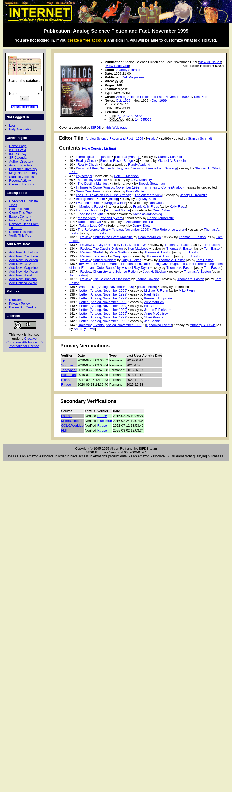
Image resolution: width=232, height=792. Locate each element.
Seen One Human (89, 191)
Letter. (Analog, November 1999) (103, 290)
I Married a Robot (88, 203)
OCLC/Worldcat (72, 425)
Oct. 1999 (123, 100)
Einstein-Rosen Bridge (116, 161)
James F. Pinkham (157, 310)
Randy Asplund (139, 164)
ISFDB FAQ (17, 154)
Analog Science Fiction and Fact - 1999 (114, 138)
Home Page (17, 146)
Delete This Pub (21, 232)
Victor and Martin (117, 210)
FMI (64, 430)
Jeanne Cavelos (147, 279)
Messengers (87, 218)
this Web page (117, 127)
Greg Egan (121, 256)
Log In (13, 125)
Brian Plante (135, 191)
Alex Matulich (154, 302)
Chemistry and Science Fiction (115, 271)
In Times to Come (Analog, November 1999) (108, 187)
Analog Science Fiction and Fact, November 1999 (152, 97)
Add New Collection (23, 260)
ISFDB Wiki (17, 150)
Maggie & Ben (115, 203)
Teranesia (100, 256)
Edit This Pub (19, 209)
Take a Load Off (89, 222)
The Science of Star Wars (111, 279)
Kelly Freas (178, 206)
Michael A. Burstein (172, 161)
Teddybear (69, 370)
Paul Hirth (151, 294)
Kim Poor (201, 97)
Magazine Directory (23, 173)
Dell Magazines (133, 77)
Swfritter (67, 365)
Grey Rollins (162, 210)
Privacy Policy (19, 303)
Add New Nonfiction (23, 271)
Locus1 (66, 416)
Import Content (20, 220)
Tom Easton (98, 233)
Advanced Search (24, 106)
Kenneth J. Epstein (158, 298)
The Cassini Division (108, 248)
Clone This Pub (20, 212)
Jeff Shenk (152, 321)
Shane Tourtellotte (160, 218)
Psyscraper (84, 176)
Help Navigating (20, 129)
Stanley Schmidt (128, 70)
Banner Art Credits (22, 307)
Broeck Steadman (152, 183)
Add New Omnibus (23, 279)
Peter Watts (118, 252)
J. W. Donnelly (141, 180)
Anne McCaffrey (156, 313)
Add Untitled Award (23, 283)
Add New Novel (20, 275)
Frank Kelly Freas (146, 206)
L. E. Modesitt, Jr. (134, 245)
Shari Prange (153, 317)
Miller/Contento (72, 421)
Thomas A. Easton (192, 237)
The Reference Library (169, 229)
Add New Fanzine (22, 264)
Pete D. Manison (126, 176)
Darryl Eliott (141, 225)
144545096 (143, 120)
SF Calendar (18, 157)
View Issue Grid (117, 66)
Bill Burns (151, 306)
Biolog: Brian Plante (90, 199)
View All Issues (210, 62)
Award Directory (21, 165)
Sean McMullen (149, 237)
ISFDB (96, 127)
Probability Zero (111, 218)
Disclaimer (16, 300)
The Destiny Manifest (91, 180)
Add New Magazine (23, 268)
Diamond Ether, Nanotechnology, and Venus (108, 168)
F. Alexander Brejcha (138, 222)
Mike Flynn (187, 290)
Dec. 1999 (159, 100)
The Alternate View (148, 195)
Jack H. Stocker (154, 271)
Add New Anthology (23, 252)
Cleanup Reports (21, 184)
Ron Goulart (158, 203)
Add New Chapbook (23, 256)
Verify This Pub (20, 235)
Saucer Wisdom (104, 260)
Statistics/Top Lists (22, 177)
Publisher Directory (23, 169)
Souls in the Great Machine (113, 237)
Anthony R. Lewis (203, 325)
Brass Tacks (147, 287)
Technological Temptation (92, 157)
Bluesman (68, 375)
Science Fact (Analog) (160, 168)
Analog (152, 138)
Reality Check (86, 161)
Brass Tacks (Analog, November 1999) (106, 287)
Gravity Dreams (104, 245)
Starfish (98, 252)
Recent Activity (20, 180)
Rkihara (67, 380)
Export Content (20, 216)
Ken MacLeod (138, 248)
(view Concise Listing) (99, 148)
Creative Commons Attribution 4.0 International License (24, 342)
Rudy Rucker (131, 260)
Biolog (113, 199)
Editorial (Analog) (127, 157)
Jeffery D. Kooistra (193, 195)
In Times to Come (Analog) (164, 187)
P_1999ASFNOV (129, 116)
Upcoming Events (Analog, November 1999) (110, 325)
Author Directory (21, 161)
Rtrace (66, 384)
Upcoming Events (159, 325)
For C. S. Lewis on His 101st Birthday (103, 195)
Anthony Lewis (84, 329)
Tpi (63, 360)
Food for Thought (88, 210)
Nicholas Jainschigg (147, 214)
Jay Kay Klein (146, 199)
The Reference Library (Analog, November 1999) (113, 229)
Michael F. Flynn (156, 290)
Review (85, 237)
